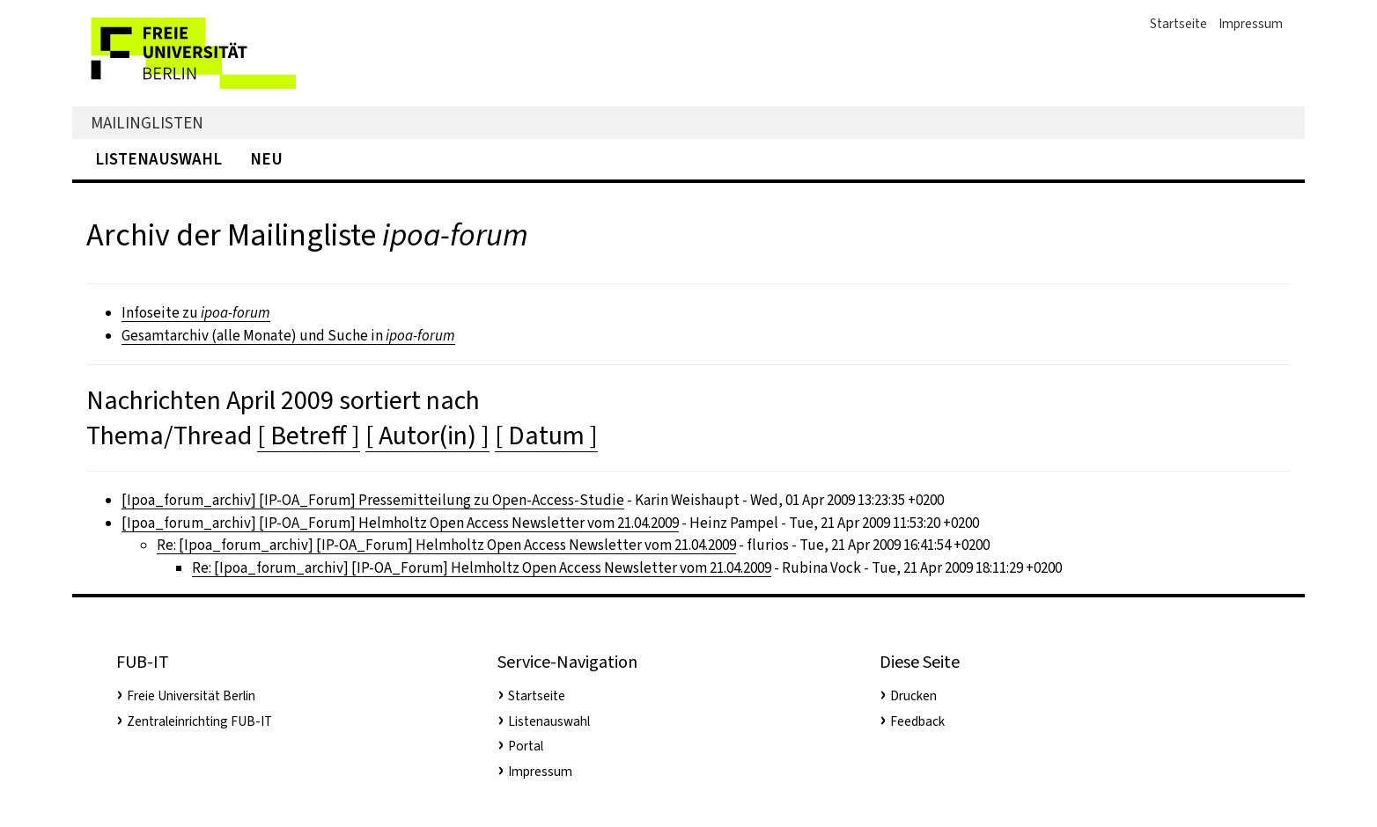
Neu (266, 159)
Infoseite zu (196, 313)
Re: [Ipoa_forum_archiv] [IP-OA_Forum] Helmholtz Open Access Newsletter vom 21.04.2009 (446, 545)
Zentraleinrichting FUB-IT (199, 721)
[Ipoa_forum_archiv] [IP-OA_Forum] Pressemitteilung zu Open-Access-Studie (373, 500)
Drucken (913, 696)
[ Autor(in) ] (427, 435)
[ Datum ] (546, 435)
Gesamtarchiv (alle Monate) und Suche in (288, 336)
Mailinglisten (147, 123)
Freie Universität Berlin (191, 696)
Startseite (1178, 24)
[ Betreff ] (308, 435)
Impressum (1251, 24)
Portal (525, 746)
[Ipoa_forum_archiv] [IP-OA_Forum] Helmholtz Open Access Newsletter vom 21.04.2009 (400, 523)
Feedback (917, 721)
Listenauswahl (158, 159)
